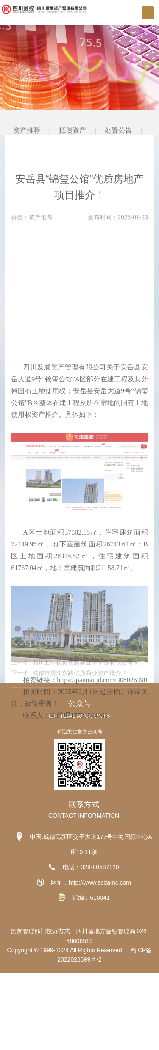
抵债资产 (72, 147)
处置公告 (118, 147)
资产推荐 (26, 147)
